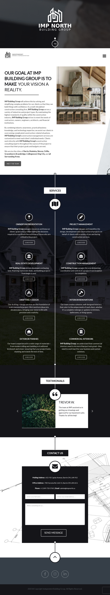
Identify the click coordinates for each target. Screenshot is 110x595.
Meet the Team (13, 164)
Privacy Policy (55, 591)
